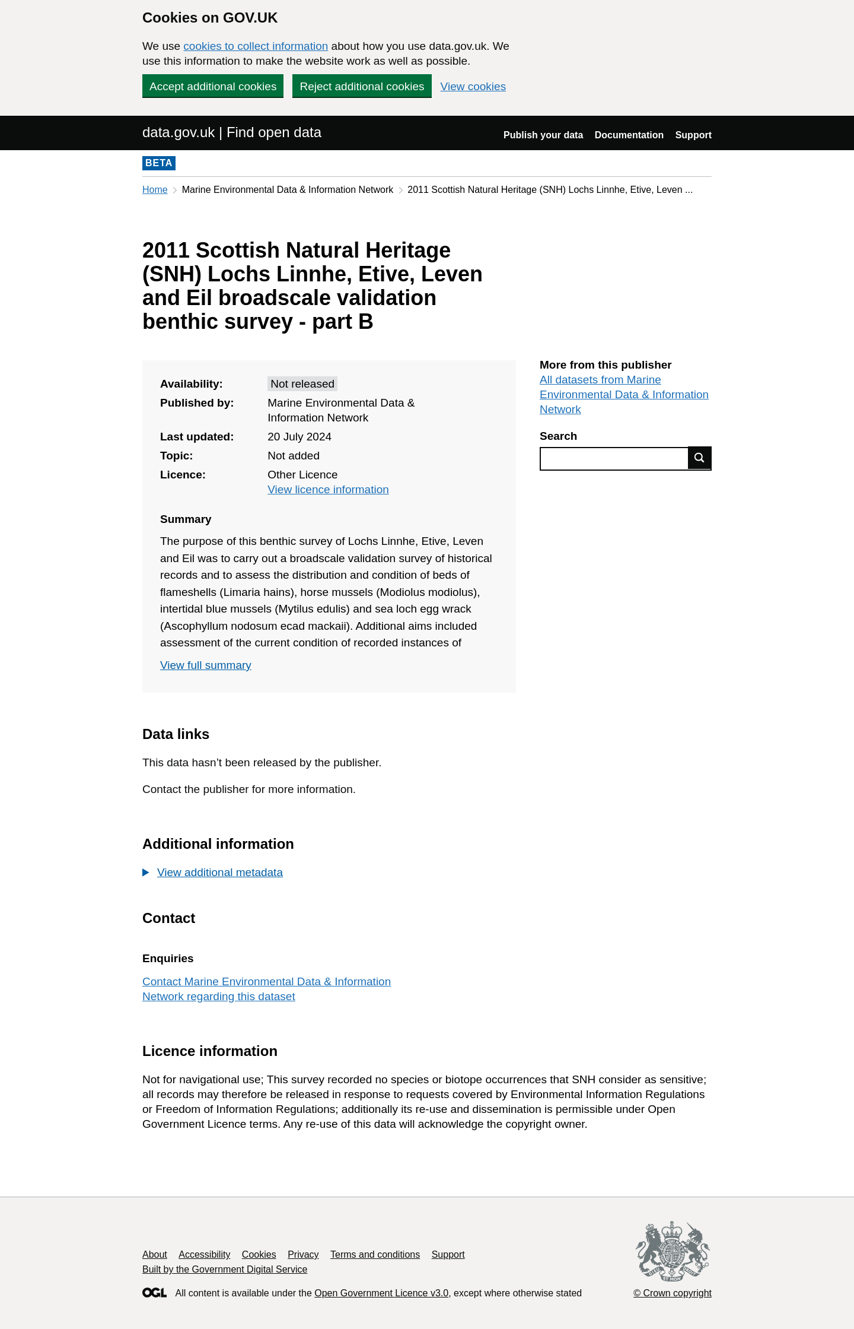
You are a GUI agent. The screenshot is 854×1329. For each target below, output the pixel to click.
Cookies (259, 1254)
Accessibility (204, 1254)
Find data (700, 457)
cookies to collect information (255, 46)
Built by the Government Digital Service (224, 1269)
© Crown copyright (672, 1293)
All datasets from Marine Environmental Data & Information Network (624, 394)
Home (155, 190)
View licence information (328, 489)
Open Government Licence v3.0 (381, 1293)
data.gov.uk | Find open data (231, 132)
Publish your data (543, 135)
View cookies (473, 86)
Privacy (303, 1254)
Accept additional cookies (212, 86)
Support (693, 135)
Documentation (629, 135)
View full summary (205, 665)
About (154, 1254)
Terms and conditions (375, 1254)
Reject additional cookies (361, 86)
